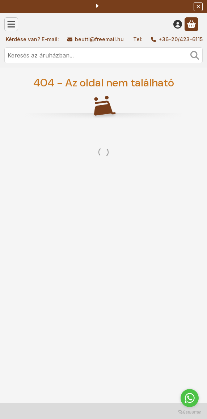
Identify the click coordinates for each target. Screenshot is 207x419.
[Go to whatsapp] (190, 398)
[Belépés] (178, 24)
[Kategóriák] (11, 24)
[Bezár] (198, 6)
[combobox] (103, 55)
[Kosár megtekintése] (191, 24)
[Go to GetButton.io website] (189, 412)
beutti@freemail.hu (99, 39)
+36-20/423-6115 (181, 39)
